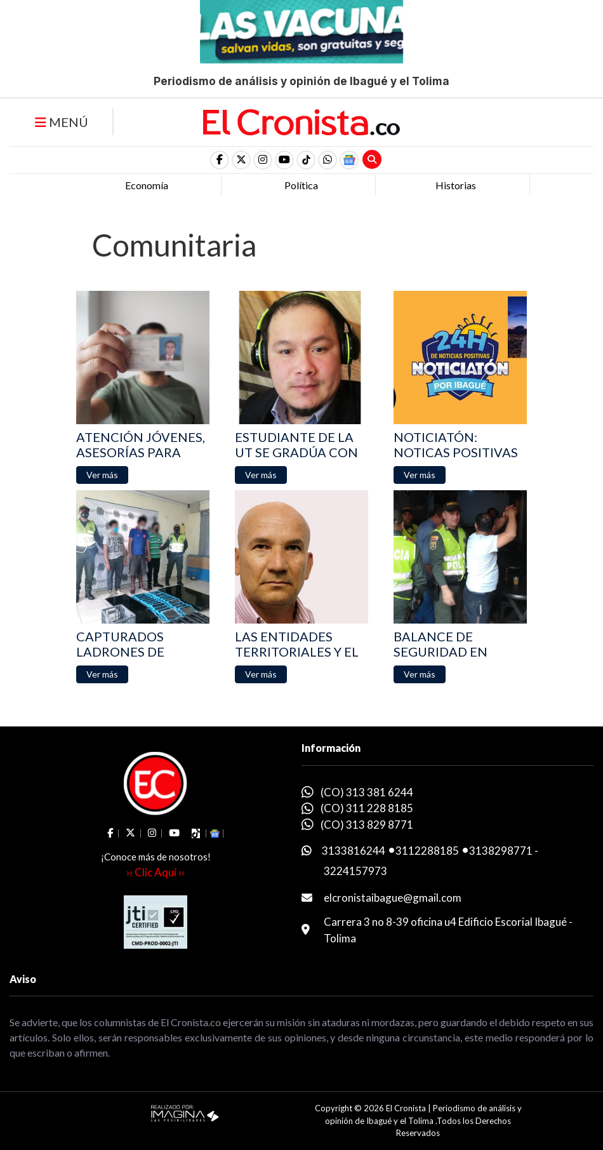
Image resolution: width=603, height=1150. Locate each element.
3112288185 (427, 850)
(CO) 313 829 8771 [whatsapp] (367, 824)
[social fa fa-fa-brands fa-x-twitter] (241, 160)
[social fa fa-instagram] (262, 160)
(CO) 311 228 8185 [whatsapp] (367, 808)
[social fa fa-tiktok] (305, 160)
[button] (327, 160)
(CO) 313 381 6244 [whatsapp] (367, 792)
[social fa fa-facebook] (219, 160)
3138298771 (501, 850)
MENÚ (61, 122)
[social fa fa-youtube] (284, 160)
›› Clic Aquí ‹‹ (155, 872)
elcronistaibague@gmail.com (392, 897)
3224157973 (355, 871)
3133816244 (353, 850)
